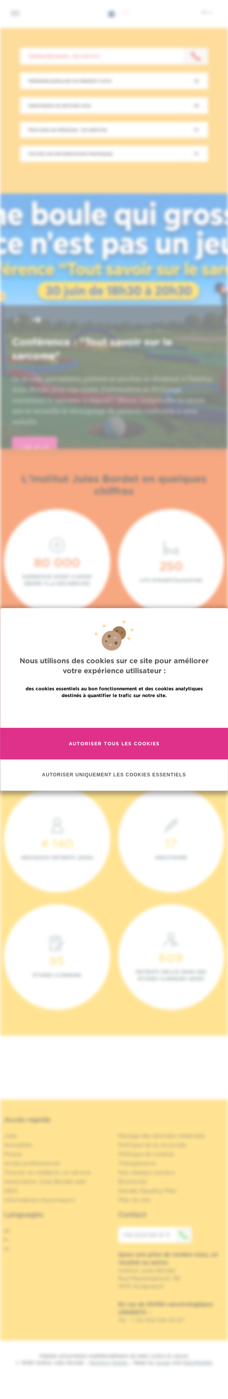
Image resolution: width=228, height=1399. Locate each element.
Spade (163, 1363)
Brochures (132, 1181)
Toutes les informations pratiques (70, 153)
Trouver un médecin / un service (67, 129)
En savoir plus (114, 712)
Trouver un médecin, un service (47, 1172)
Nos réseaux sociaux (146, 1172)
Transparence (137, 1163)
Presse (13, 1154)
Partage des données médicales (161, 1136)
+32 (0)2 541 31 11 (157, 1235)
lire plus (34, 448)
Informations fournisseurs (39, 1200)
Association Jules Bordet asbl (45, 1181)
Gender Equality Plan (147, 1190)
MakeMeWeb (197, 1363)
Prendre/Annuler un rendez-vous (69, 80)
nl (6, 1249)
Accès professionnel (32, 1163)
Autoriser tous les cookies (114, 744)
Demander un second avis (59, 105)
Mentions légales (108, 1363)
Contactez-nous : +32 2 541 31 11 (64, 56)
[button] (17, 321)
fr (206, 12)
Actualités (18, 1145)
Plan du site (134, 1200)
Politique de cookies (146, 1154)
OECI (11, 1190)
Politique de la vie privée (152, 1145)
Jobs (10, 1136)
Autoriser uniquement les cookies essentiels (114, 775)
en (7, 1230)
